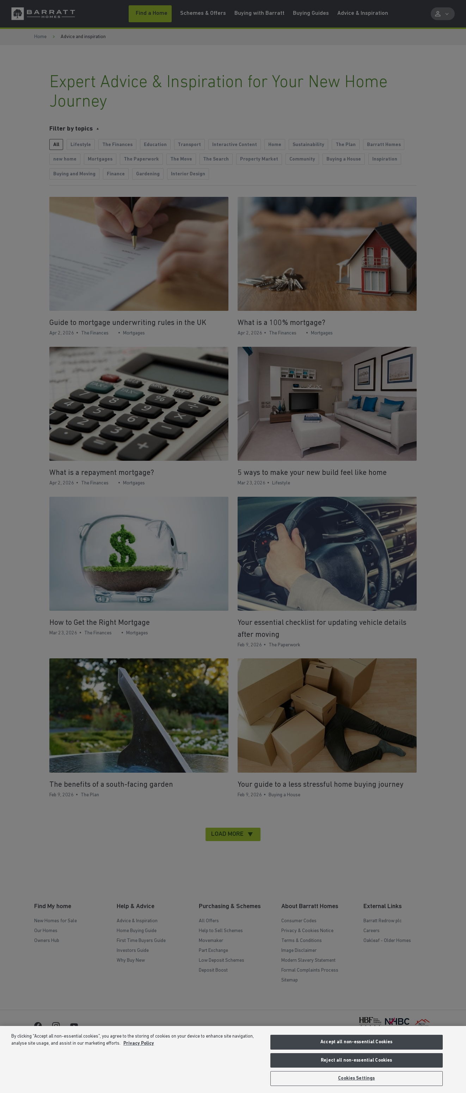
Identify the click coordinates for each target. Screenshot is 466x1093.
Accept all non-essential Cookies (356, 1042)
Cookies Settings (356, 1078)
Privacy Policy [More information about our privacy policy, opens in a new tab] (138, 1043)
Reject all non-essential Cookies (356, 1060)
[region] (233, 1059)
